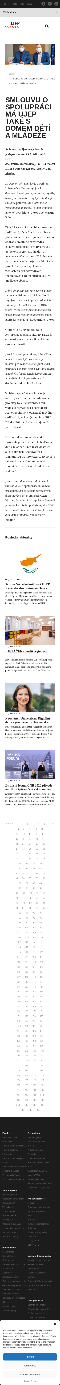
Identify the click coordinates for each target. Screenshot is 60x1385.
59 (44, 878)
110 (34, 937)
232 (18, 1090)
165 (26, 1006)
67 (41, 888)
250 (38, 1110)
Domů (11, 74)
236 (18, 1095)
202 (34, 1050)
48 (33, 868)
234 (34, 1090)
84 (23, 908)
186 (34, 1031)
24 (30, 843)
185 (26, 1031)
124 (18, 957)
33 (23, 853)
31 (44, 848)
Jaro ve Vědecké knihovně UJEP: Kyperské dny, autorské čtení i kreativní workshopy (28, 588)
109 (27, 937)
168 (18, 1011)
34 (30, 853)
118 (33, 947)
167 (42, 1006)
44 (33, 863)
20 (37, 839)
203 (42, 1050)
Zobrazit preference (30, 1374)
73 (17, 898)
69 (23, 893)
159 (41, 996)
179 (41, 1021)
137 (26, 972)
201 (26, 1050)
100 (19, 927)
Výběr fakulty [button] (30, 12)
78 (17, 903)
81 (37, 903)
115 (41, 942)
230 (34, 1085)
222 (34, 1075)
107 (42, 932)
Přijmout (30, 1356)
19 (30, 839)
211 (42, 1060)
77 (44, 898)
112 (19, 942)
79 (23, 903)
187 (41, 1031)
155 (41, 991)
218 (34, 1070)
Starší (52, 823)
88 (20, 912)
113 (26, 942)
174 (34, 1016)
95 (41, 917)
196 (18, 1045)
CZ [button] (6, 4)
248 (22, 1110)
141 (26, 976)
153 (26, 991)
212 (18, 1065)
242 (34, 1100)
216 (18, 1070)
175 (41, 1016)
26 (44, 843)
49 (40, 868)
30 (37, 848)
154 (34, 991)
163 (41, 1001)
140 (19, 976)
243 (42, 1100)
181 (26, 1026)
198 (34, 1045)
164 (18, 1006)
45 (41, 863)
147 (42, 981)
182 (34, 1026)
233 (26, 1090)
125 (26, 957)
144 (18, 981)
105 (26, 932)
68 (17, 893)
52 (30, 873)
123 (41, 952)
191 (41, 1036)
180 (19, 1026)
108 (19, 937)
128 (18, 962)
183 (41, 1026)
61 (27, 883)
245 (26, 1105)
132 (18, 967)
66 (33, 888)
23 (23, 843)
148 (18, 986)
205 (26, 1055)
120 (19, 952)
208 (18, 1060)
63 (40, 883)
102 (34, 927)
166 (34, 1006)
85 (30, 908)
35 (37, 853)
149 (26, 986)
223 (42, 1075)
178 (34, 1021)
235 (42, 1090)
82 (44, 903)
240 (18, 1100)
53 (37, 873)
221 (26, 1075)
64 (20, 888)
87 (44, 908)
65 (27, 888)
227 (42, 1080)
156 (18, 996)
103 (41, 927)
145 (26, 981)
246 (34, 1105)
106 (34, 932)
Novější (9, 823)
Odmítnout (30, 1365)
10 (36, 829)
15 (37, 834)
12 (17, 834)
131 (41, 962)
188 (18, 1036)
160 (19, 1001)
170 (34, 1011)
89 (27, 912)
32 (17, 853)
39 (30, 858)
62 (33, 883)
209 (27, 1060)
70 (30, 893)
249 (30, 1110)
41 (44, 858)
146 (34, 981)
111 (41, 937)
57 (30, 878)
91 (41, 912)
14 (30, 834)
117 (26, 947)
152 (18, 991)
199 (42, 1045)
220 (18, 1075)
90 (33, 912)
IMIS (22, 4)
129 (26, 962)
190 (34, 1036)
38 (23, 858)
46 (20, 868)
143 (41, 976)
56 (23, 878)
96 (20, 922)
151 (41, 986)
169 (26, 1011)
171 (41, 1011)
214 (34, 1065)
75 (30, 898)
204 (18, 1055)
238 (34, 1095)
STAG (29, 4)
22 (17, 843)
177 (26, 1021)
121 (26, 952)
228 (18, 1085)
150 (34, 986)
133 (26, 967)
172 (18, 1016)
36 (44, 853)
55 (17, 878)
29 (30, 848)
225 (26, 1080)
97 (27, 922)
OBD (15, 4)
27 (17, 848)
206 (34, 1055)
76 (37, 898)
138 (34, 972)
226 (34, 1080)
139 (41, 972)
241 (26, 1100)
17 (17, 839)
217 (26, 1070)
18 (23, 839)
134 (34, 967)
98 (33, 922)
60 (20, 883)
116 (19, 947)
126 (34, 957)
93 (27, 917)
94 (33, 917)
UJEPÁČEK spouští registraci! (26, 651)
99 (40, 922)
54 (43, 873)
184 (18, 1031)
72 (44, 893)
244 (18, 1105)
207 (42, 1055)
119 (41, 947)
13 (24, 834)
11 (42, 829)
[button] (55, 1324)
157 (26, 996)
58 (37, 878)
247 (42, 1105)
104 (18, 932)
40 (37, 858)
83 (17, 908)
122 (34, 952)
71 (37, 893)
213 (26, 1065)
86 (37, 908)
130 (34, 962)
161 (26, 1001)
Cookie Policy (30, 1381)
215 (41, 1065)
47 (27, 868)
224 (18, 1080)
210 (34, 1060)
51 (23, 873)
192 (18, 1041)
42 (20, 863)
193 (26, 1041)
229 (26, 1085)
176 (18, 1021)
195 (42, 1041)
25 (37, 843)
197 (26, 1045)
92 (20, 917)
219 (41, 1070)
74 (23, 898)
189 (26, 1036)
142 (34, 976)
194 (34, 1041)
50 (17, 873)
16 (43, 834)
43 (27, 863)
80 (30, 903)
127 (41, 957)
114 (33, 942)
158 (34, 996)
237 (26, 1095)
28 (23, 848)
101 (26, 927)
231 (42, 1085)
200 (18, 1050)
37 (17, 858)
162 (34, 1001)
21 (43, 839)
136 (18, 972)
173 (26, 1016)
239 (42, 1095)
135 (41, 967)
